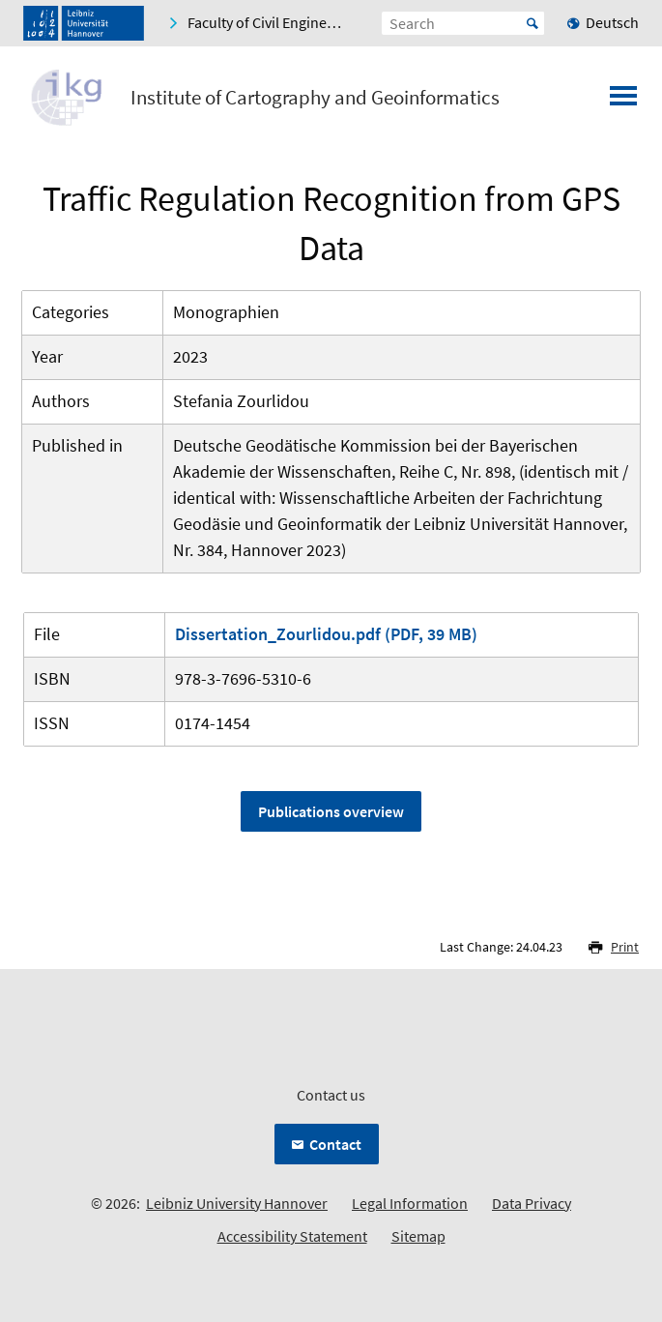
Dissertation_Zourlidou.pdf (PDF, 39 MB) (326, 634)
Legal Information (410, 1203)
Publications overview (331, 811)
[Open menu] (623, 102)
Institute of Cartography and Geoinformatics (315, 97)
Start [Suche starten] (532, 23)
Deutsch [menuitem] (612, 22)
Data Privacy (531, 1203)
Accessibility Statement (292, 1236)
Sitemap (418, 1236)
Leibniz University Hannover (237, 1203)
